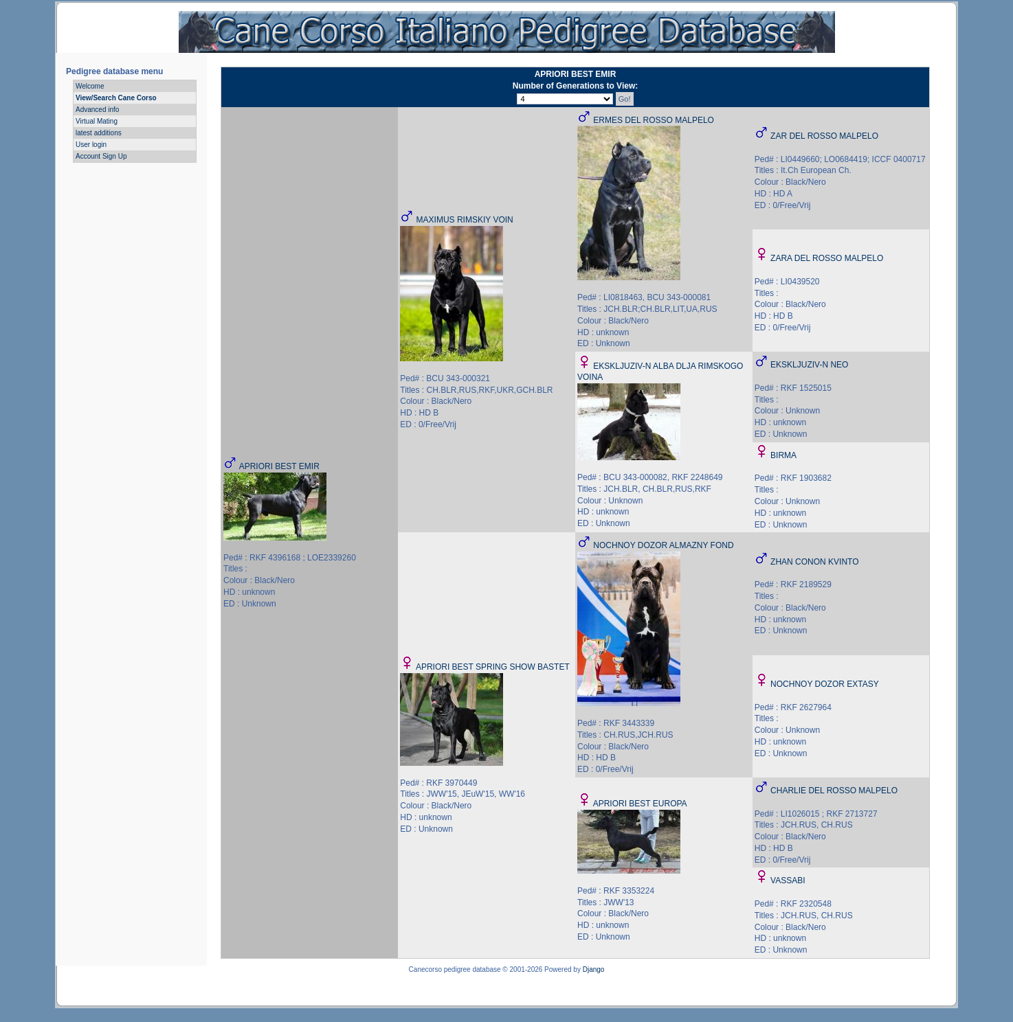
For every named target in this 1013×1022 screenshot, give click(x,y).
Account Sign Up (101, 156)
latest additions (99, 133)
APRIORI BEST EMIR (279, 466)
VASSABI (787, 880)
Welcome (90, 86)
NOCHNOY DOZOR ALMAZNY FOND (663, 545)
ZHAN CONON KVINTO (814, 562)
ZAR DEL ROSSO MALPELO (824, 136)
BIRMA (783, 455)
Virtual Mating (97, 121)
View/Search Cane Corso (116, 98)
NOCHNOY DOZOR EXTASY (824, 684)
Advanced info (97, 109)
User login (91, 144)
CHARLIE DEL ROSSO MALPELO (834, 790)
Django (594, 969)
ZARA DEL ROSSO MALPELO (826, 258)
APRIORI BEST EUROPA (640, 803)
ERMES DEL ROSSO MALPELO (653, 120)
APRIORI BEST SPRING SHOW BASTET (493, 667)
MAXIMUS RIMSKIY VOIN (464, 220)
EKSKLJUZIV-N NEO (809, 365)
